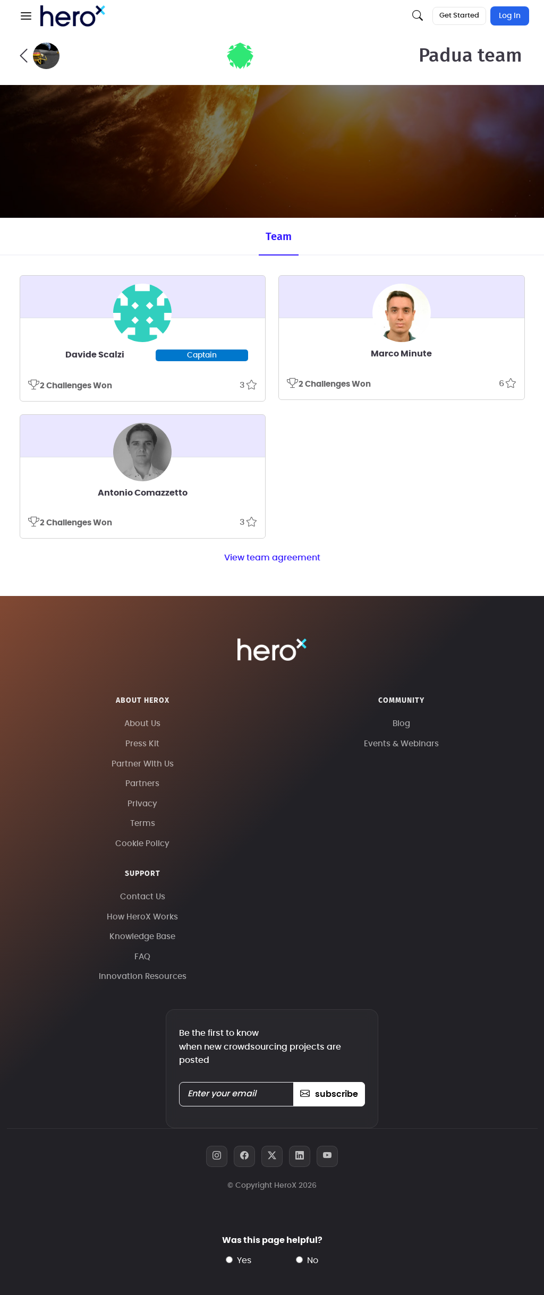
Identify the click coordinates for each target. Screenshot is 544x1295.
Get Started (459, 15)
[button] (26, 16)
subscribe (329, 1094)
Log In (510, 16)
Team (279, 237)
